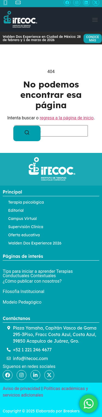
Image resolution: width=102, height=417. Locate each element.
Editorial (16, 210)
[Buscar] (27, 133)
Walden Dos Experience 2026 (34, 243)
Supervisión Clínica (25, 226)
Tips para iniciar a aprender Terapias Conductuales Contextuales (38, 273)
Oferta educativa (24, 234)
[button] (94, 17)
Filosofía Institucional (23, 291)
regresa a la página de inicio (67, 117)
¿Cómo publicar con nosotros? (32, 281)
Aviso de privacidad (21, 388)
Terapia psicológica (26, 202)
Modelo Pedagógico (22, 302)
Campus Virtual (22, 218)
